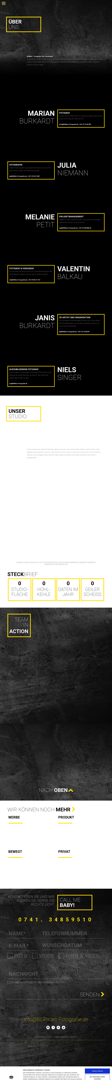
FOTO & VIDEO (79, 956)
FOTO (17, 956)
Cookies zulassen (97, 1057)
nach (53, 790)
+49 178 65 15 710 (34, 280)
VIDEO (43, 956)
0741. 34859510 (56, 919)
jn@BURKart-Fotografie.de (18, 176)
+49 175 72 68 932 (85, 124)
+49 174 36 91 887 (34, 176)
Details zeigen (28, 1076)
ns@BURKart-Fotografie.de (18, 383)
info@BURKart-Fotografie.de (68, 124)
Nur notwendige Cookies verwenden (97, 1064)
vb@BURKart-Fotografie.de (18, 280)
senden (90, 994)
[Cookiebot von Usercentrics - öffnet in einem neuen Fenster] (11, 1076)
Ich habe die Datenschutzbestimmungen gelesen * (36, 982)
